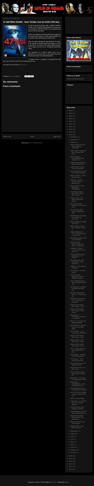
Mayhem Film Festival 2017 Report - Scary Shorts (77, 310)
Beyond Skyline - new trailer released (76, 427)
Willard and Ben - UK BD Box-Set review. (77, 176)
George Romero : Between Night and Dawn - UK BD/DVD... (77, 244)
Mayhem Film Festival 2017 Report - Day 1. (77, 345)
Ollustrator (54, 482)
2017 (70, 134)
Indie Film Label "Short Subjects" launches (77, 408)
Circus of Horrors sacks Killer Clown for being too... (77, 373)
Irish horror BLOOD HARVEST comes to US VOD (78, 205)
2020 (70, 126)
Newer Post (7, 136)
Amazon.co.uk (23, 64)
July (71, 436)
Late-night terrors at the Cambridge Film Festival (78, 389)
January (73, 452)
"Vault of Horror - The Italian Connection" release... (76, 199)
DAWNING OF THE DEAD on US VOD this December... (78, 217)
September (74, 431)
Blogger (66, 482)
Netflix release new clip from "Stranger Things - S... (78, 227)
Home (32, 136)
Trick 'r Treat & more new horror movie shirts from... (77, 350)
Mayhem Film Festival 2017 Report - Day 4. (77, 305)
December (73, 137)
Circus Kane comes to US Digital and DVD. (78, 364)
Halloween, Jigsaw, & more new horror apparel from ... (76, 181)
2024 (70, 116)
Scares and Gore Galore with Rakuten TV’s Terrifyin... (77, 255)
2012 (70, 466)
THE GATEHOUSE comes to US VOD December (78, 172)
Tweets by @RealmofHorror (75, 79)
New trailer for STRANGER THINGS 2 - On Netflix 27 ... (78, 316)
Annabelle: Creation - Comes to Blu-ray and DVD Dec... (77, 250)
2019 (70, 129)
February (73, 450)
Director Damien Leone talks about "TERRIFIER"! (77, 187)
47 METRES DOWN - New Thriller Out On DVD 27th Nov (77, 193)
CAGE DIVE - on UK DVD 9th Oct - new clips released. (78, 402)
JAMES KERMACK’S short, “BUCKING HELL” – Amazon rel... (78, 233)
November (73, 139)
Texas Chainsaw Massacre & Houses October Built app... (77, 276)
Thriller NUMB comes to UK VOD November (77, 167)
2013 (70, 464)
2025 (70, 113)
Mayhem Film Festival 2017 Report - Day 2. (77, 340)
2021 (70, 124)
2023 (70, 118)
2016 (70, 456)
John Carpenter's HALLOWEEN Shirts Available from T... (77, 158)
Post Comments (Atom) (35, 143)
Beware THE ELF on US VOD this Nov (77, 422)
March (72, 447)
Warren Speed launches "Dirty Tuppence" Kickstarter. (77, 146)
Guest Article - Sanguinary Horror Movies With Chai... (78, 152)
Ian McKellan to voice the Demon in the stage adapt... (77, 327)
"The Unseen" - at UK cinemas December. (77, 359)
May (71, 442)
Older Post (57, 136)
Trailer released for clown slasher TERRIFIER (78, 163)
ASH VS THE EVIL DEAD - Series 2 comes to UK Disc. (78, 394)
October (73, 142)
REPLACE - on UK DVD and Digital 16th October (78, 378)
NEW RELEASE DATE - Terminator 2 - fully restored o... (77, 261)
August (72, 433)
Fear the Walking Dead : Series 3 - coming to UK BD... (78, 294)
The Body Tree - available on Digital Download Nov (78, 288)
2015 (70, 458)
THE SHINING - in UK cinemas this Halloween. (78, 332)
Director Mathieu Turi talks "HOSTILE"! (78, 222)
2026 (70, 110)
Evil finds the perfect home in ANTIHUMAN (78, 238)
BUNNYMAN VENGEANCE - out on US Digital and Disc (77, 383)
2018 (70, 132)
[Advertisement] (75, 24)
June (72, 439)
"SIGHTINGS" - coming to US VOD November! (78, 355)
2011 (70, 469)
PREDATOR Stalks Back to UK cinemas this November (77, 300)
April (72, 444)
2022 (70, 121)
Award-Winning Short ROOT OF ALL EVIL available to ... (77, 417)
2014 (70, 461)
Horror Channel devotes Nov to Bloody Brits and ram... (78, 282)
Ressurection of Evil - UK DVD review (77, 368)
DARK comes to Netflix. (77, 398)
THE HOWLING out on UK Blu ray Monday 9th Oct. (78, 412)
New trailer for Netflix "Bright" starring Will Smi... (77, 211)
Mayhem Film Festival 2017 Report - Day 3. (77, 336)
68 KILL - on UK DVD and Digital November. (78, 321)
